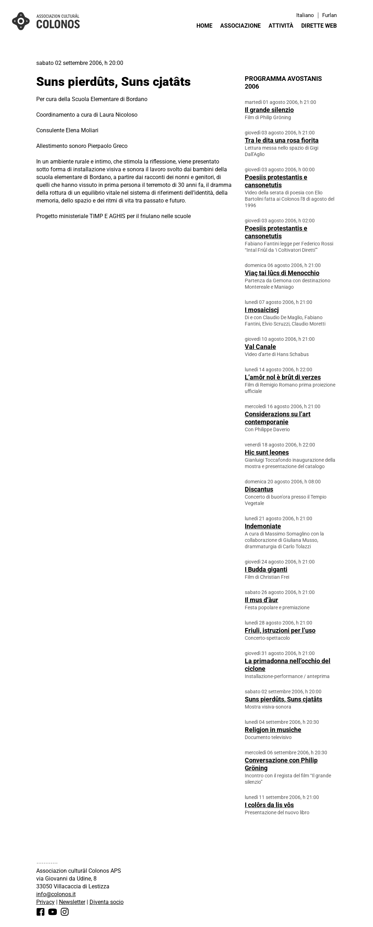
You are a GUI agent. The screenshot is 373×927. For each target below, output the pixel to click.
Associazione (240, 25)
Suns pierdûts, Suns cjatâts (283, 699)
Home (204, 25)
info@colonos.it (56, 894)
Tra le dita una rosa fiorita (282, 140)
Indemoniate (263, 526)
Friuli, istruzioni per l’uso (280, 630)
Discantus (259, 489)
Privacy (45, 902)
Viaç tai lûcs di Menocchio (282, 273)
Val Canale (260, 346)
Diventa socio (107, 902)
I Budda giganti (266, 569)
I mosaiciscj (262, 309)
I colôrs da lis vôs (269, 805)
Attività (281, 25)
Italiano (305, 15)
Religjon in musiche (273, 729)
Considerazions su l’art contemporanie (277, 418)
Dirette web (319, 25)
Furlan (329, 15)
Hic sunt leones (267, 452)
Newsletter (72, 902)
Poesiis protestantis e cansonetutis (276, 181)
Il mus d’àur (261, 600)
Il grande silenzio (269, 109)
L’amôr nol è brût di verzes (283, 377)
